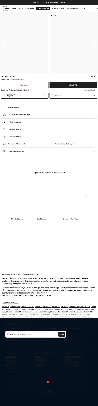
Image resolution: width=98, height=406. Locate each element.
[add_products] (26, 220)
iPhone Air (38, 319)
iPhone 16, (64, 319)
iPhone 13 (9, 325)
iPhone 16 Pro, (74, 319)
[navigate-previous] (86, 254)
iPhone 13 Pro (19, 325)
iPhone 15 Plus (34, 322)
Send (61, 347)
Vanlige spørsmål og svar (14, 375)
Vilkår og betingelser (73, 369)
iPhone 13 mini (44, 325)
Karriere (68, 372)
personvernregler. (43, 353)
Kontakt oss (10, 372)
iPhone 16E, (56, 319)
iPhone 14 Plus (79, 322)
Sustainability (40, 372)
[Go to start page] (6, 9)
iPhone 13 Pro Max (31, 325)
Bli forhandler (40, 378)
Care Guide (39, 375)
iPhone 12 (64, 325)
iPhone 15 (14, 322)
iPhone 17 (5, 319)
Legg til (73, 85)
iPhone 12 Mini (88, 325)
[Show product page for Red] (47, 115)
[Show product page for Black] (34, 115)
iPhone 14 (58, 322)
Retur (7, 378)
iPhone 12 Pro (55, 325)
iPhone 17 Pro (15, 319)
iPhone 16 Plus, (84, 319)
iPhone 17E (47, 319)
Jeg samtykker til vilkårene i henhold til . (29, 353)
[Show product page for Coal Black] (20, 115)
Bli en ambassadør (72, 378)
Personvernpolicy (71, 375)
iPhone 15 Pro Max (47, 322)
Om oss (38, 369)
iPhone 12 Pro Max (75, 325)
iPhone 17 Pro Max (27, 319)
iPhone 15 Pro (23, 322)
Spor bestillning (11, 369)
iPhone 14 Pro (68, 322)
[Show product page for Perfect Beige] (7, 115)
